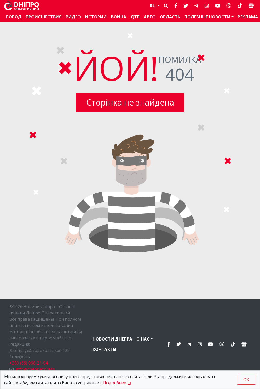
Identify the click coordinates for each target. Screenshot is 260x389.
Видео (73, 17)
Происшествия (44, 17)
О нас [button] (143, 339)
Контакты (104, 349)
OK (246, 379)
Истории (96, 17)
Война (118, 17)
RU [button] (153, 6)
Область (170, 17)
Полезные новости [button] (207, 17)
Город (14, 17)
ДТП (135, 17)
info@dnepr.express (35, 369)
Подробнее (114, 383)
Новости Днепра (112, 339)
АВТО (150, 17)
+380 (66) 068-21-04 (28, 363)
